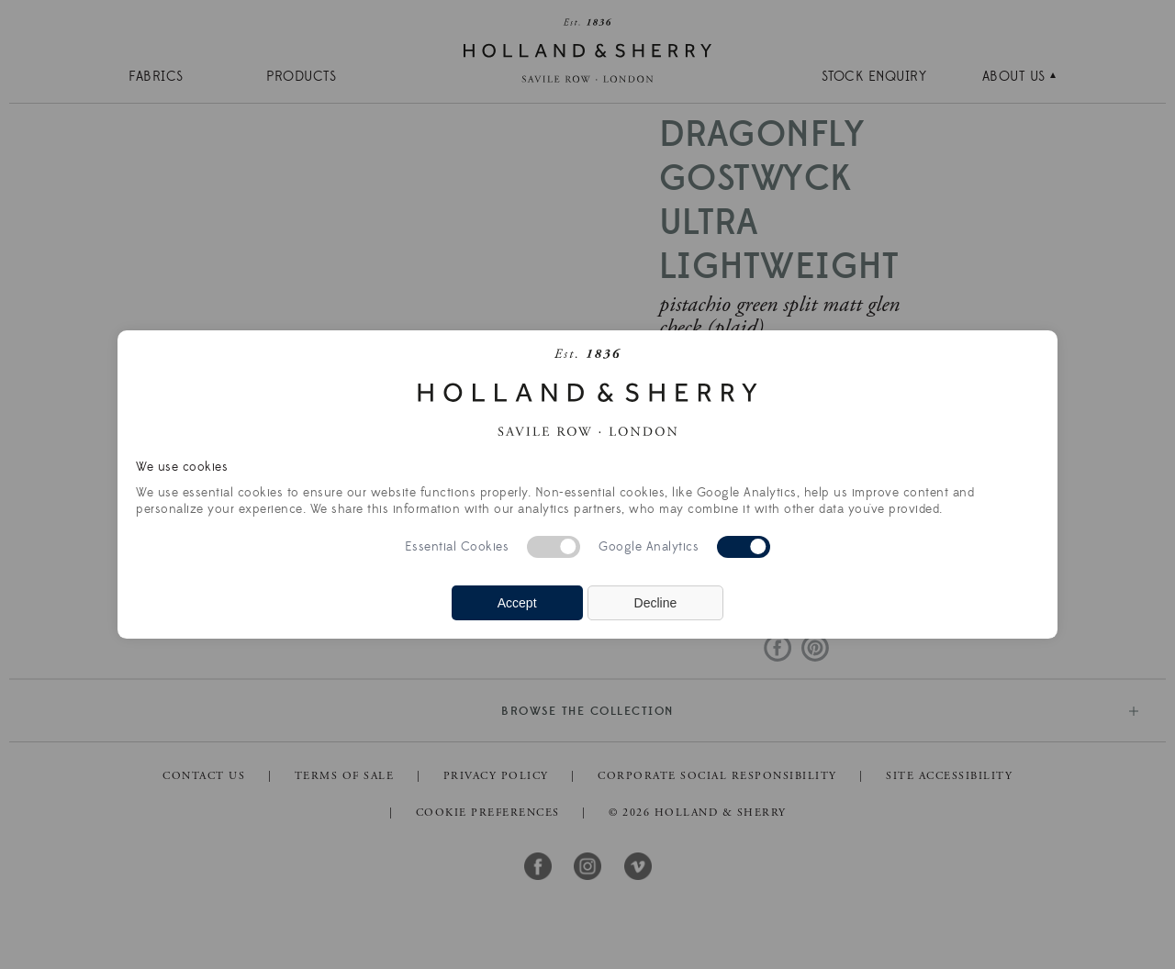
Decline (655, 603)
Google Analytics (649, 547)
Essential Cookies (457, 547)
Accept (517, 603)
